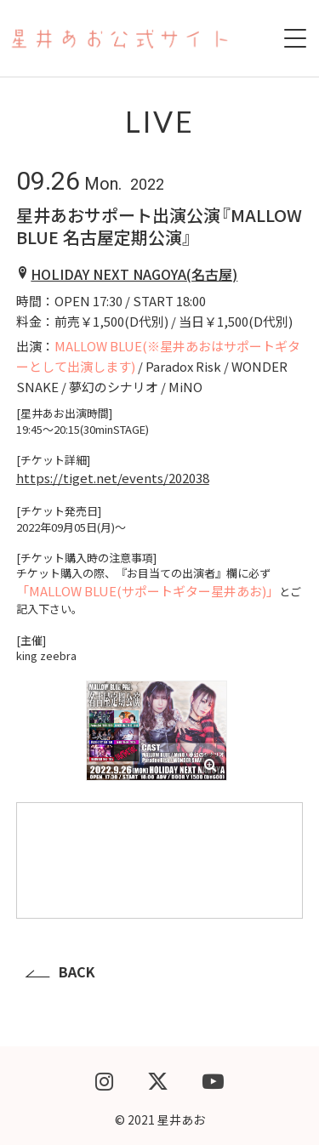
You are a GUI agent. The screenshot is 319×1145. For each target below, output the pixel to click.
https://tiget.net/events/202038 (112, 478)
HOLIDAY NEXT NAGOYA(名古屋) (134, 274)
